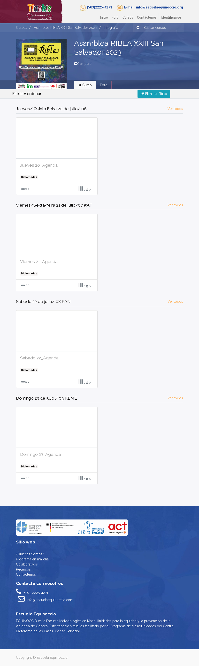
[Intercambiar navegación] (180, 94)
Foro (103, 85)
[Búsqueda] (137, 27)
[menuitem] (104, 17)
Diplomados (29, 177)
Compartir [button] (83, 64)
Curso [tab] (85, 85)
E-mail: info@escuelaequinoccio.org (153, 7)
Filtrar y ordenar (26, 93)
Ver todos (175, 109)
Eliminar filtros (154, 94)
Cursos (21, 28)
